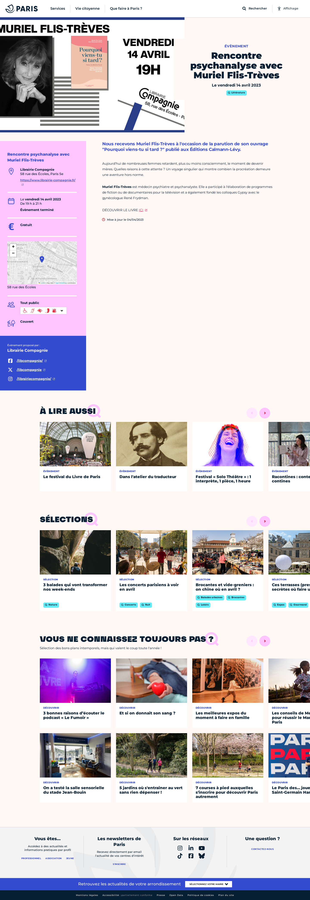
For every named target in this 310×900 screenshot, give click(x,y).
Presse (161, 895)
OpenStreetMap (61, 283)
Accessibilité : (127, 895)
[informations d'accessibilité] (43, 310)
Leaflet (42, 283)
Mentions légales (87, 895)
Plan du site (226, 895)
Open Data (176, 895)
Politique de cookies (201, 895)
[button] (42, 259)
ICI (141, 210)
